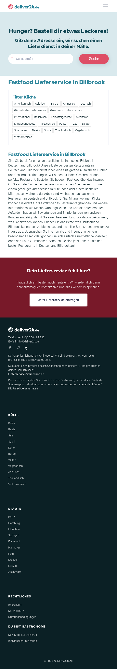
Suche (94, 58)
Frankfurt (14, 541)
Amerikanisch (22, 103)
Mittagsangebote (24, 123)
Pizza (74, 123)
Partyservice (47, 123)
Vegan (12, 459)
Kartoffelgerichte (61, 117)
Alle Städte (14, 571)
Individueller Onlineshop (22, 640)
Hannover (14, 547)
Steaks (36, 130)
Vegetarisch (82, 130)
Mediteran (82, 117)
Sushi (47, 130)
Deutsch (86, 103)
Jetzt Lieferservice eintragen (58, 300)
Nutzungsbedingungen (22, 616)
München (14, 529)
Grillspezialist (75, 110)
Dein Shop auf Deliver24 (22, 634)
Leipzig (12, 565)
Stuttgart (14, 535)
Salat (11, 435)
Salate (85, 123)
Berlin (11, 517)
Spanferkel (20, 130)
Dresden (13, 559)
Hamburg (14, 523)
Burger (55, 103)
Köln (11, 553)
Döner (12, 447)
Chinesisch (69, 103)
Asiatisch (40, 103)
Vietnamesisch (23, 137)
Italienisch (40, 117)
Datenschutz (16, 610)
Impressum (15, 604)
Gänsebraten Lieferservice (30, 110)
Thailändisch (63, 130)
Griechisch (56, 110)
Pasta (62, 123)
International (22, 117)
